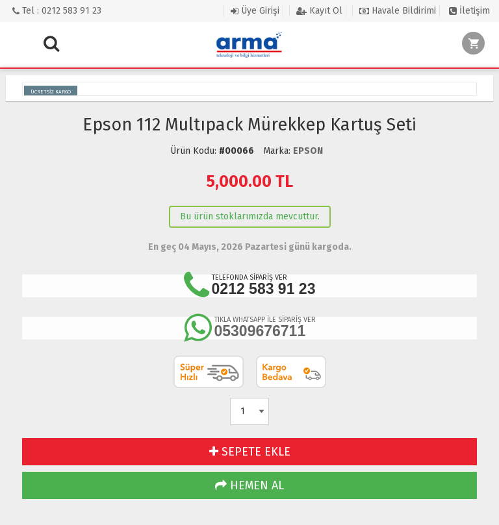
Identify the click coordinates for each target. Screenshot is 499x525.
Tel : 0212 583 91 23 (56, 10)
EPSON (308, 150)
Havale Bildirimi (397, 10)
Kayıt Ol (319, 10)
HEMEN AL (249, 485)
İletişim (469, 10)
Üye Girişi (255, 10)
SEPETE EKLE (249, 451)
